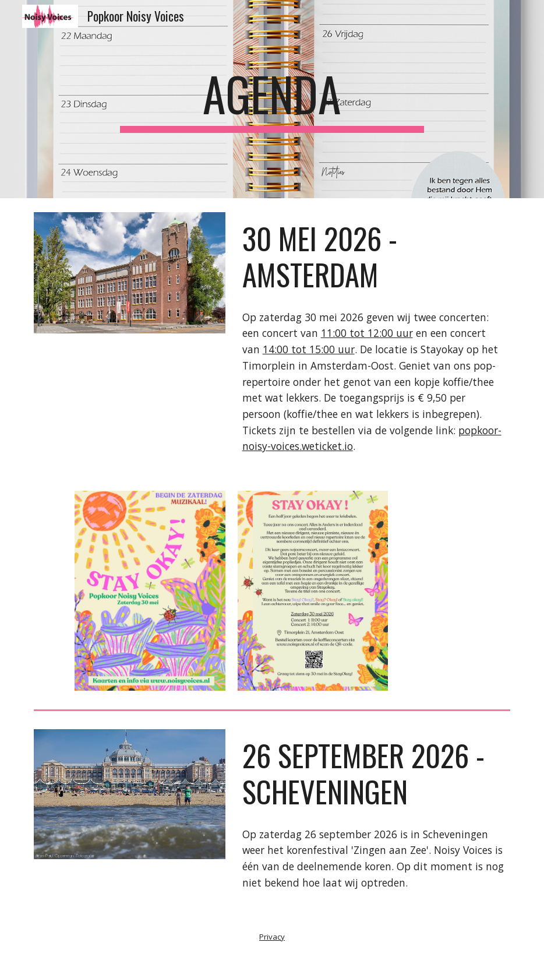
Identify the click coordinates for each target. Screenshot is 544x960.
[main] (272, 99)
